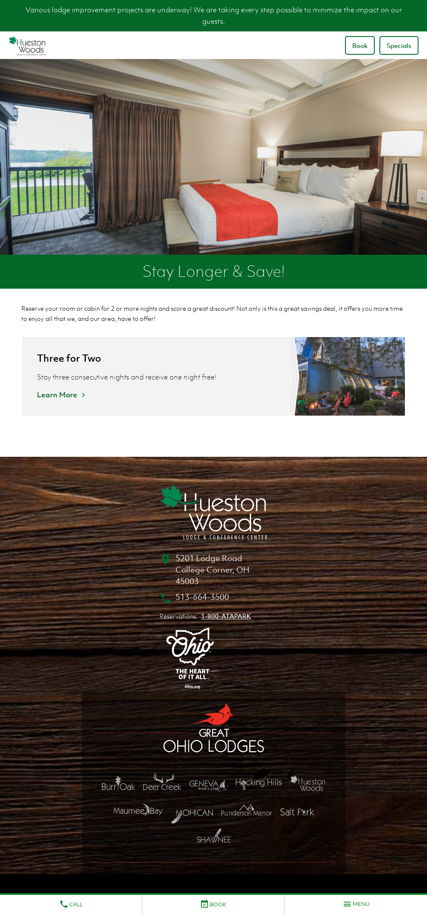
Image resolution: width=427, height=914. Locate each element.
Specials (399, 45)
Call (71, 904)
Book (360, 45)
